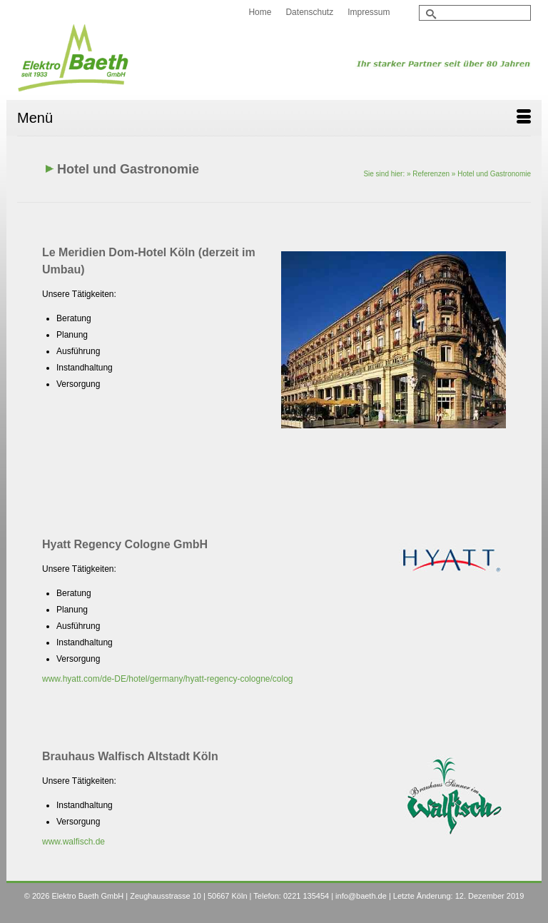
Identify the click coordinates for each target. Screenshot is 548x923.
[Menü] (274, 118)
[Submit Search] (429, 14)
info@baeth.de (361, 896)
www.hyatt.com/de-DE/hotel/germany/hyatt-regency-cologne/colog (167, 679)
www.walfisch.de (73, 842)
